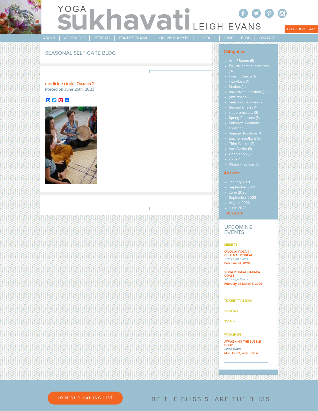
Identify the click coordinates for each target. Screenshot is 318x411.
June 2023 (238, 208)
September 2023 (242, 198)
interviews (237, 81)
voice (233, 159)
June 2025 (238, 192)
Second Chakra (241, 107)
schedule (206, 38)
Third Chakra (239, 144)
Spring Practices (242, 118)
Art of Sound (239, 61)
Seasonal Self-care (243, 102)
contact (267, 38)
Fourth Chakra (240, 76)
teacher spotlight (242, 138)
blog (246, 38)
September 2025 (242, 187)
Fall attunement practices (249, 66)
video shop (238, 154)
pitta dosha (238, 97)
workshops (74, 38)
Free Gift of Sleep (301, 29)
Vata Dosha (238, 149)
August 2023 (239, 203)
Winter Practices (242, 164)
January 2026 (240, 182)
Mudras (235, 87)
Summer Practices (243, 133)
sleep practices (241, 113)
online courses (174, 38)
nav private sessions (245, 92)
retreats (102, 38)
